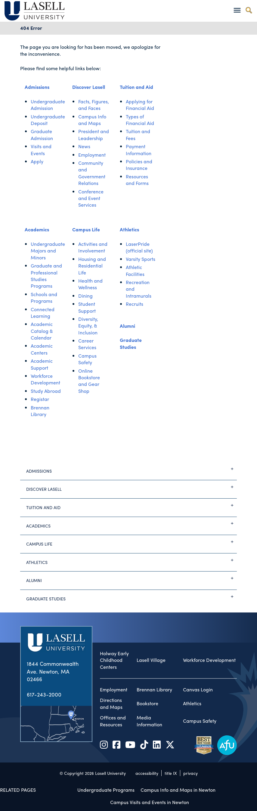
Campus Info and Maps (92, 120)
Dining (85, 295)
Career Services (87, 344)
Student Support (87, 307)
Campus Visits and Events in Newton (149, 802)
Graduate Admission (42, 134)
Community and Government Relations (91, 172)
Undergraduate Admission (48, 104)
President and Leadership (93, 134)
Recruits (134, 303)
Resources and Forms (137, 179)
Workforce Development (45, 379)
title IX (171, 773)
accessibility (146, 773)
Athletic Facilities (135, 270)
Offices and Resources (113, 721)
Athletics (129, 229)
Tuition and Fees (138, 134)
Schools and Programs (44, 297)
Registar (40, 399)
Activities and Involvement (92, 247)
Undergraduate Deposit (48, 120)
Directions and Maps (111, 703)
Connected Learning (42, 312)
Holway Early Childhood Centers (114, 660)
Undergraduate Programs (106, 789)
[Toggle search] (248, 10)
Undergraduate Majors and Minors (48, 250)
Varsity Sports (140, 258)
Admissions (37, 86)
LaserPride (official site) (139, 247)
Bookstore (147, 703)
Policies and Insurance (139, 164)
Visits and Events (41, 149)
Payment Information (138, 149)
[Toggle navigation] (237, 10)
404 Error (31, 27)
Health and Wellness (90, 284)
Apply (37, 161)
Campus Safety (87, 359)
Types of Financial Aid (140, 120)
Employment (92, 154)
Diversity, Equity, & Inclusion (88, 325)
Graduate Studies (131, 343)
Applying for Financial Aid (140, 104)
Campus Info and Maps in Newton (178, 789)
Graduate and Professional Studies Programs (46, 275)
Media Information (149, 721)
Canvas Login (198, 689)
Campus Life (86, 229)
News (84, 146)
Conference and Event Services (91, 198)
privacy (190, 773)
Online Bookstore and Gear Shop (89, 380)
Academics (37, 229)
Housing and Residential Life (92, 265)
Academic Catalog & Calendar (42, 331)
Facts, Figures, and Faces (93, 104)
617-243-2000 (44, 694)
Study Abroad (46, 390)
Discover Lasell (88, 86)
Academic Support (42, 364)
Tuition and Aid (136, 86)
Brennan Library (40, 411)
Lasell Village (151, 660)
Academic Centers (42, 349)
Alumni (127, 325)
